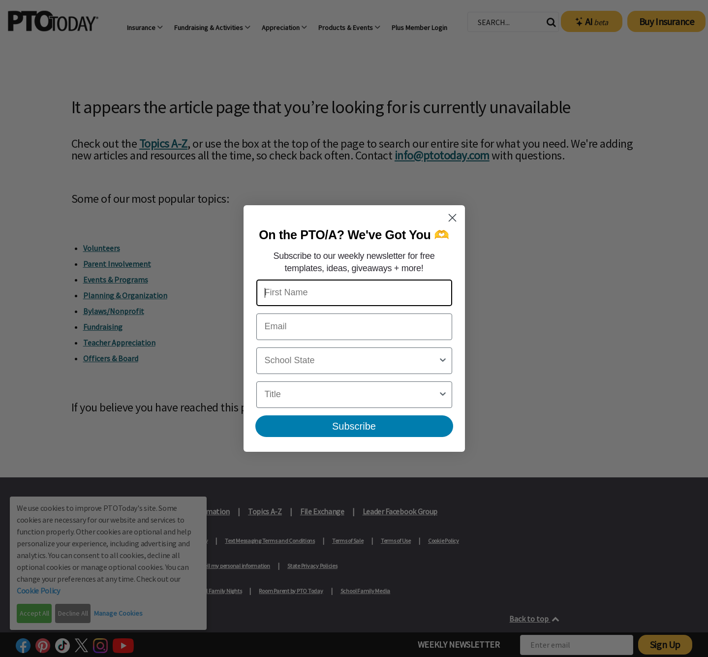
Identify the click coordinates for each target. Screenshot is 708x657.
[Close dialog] (452, 217)
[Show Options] (443, 361)
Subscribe (354, 426)
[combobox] (351, 361)
